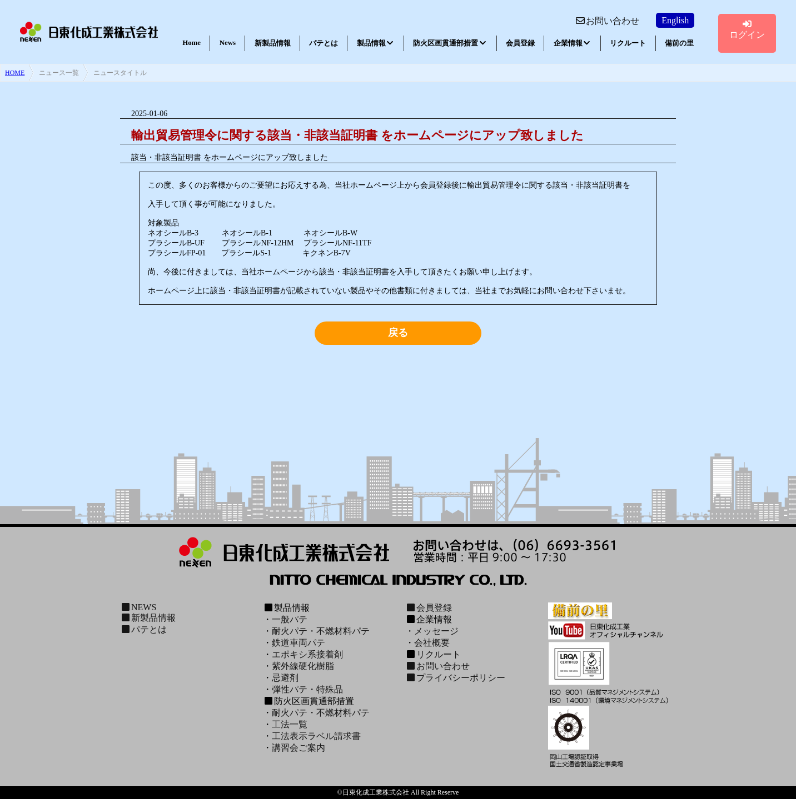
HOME (14, 73)
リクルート (628, 43)
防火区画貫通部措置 (450, 43)
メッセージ (436, 631)
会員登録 (520, 43)
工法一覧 (289, 724)
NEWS (138, 607)
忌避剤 (285, 677)
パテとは (323, 43)
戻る (398, 332)
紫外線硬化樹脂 (303, 666)
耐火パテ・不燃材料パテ (321, 631)
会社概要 (432, 642)
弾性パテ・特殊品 (307, 689)
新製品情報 (273, 43)
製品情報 (376, 43)
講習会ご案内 (298, 747)
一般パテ (289, 619)
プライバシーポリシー (455, 677)
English (675, 20)
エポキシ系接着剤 (307, 654)
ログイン (747, 29)
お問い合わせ (607, 21)
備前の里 (679, 43)
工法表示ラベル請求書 (316, 736)
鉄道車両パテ (298, 642)
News (228, 43)
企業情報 (572, 43)
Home (191, 43)
